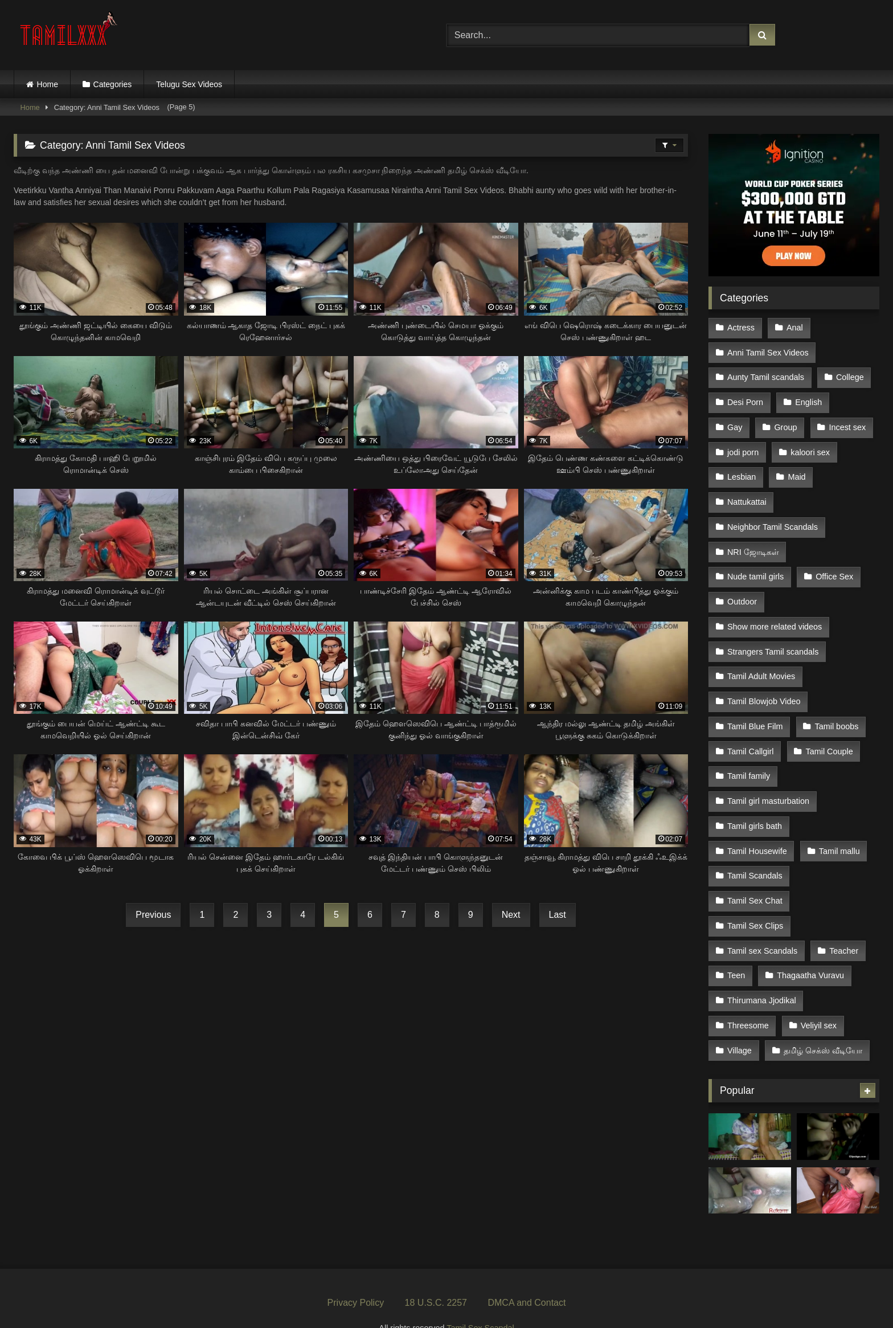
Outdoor (742, 592)
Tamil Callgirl (750, 736)
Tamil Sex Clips (755, 905)
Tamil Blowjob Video (764, 688)
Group (784, 423)
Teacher (843, 929)
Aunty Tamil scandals (765, 375)
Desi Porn (745, 399)
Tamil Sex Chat (755, 881)
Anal (794, 327)
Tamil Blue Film (755, 712)
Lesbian (741, 471)
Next (511, 915)
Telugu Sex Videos (189, 84)
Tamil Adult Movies (761, 664)
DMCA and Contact (527, 1277)
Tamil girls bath (754, 809)
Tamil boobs (836, 712)
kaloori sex (809, 447)
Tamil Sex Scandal (480, 1302)
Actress (741, 327)
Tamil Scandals (755, 857)
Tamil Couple (828, 736)
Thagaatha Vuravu (809, 953)
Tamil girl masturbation (768, 785)
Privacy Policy (355, 1277)
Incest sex (846, 423)
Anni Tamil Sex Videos (768, 351)
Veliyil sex (818, 1002)
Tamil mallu (838, 833)
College (849, 375)
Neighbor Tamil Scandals (772, 520)
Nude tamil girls (755, 568)
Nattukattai (747, 495)
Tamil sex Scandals (762, 929)
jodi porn (743, 447)
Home (47, 84)
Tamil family (748, 761)
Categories (112, 84)
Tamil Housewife (757, 833)
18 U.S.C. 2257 (436, 1277)
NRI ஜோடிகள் (753, 544)
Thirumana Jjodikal (761, 977)
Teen (736, 953)
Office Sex (834, 568)
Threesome (748, 1002)
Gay (734, 423)
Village (739, 1026)
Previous (153, 915)
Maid (796, 471)
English (807, 399)
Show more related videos (774, 616)
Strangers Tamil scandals (773, 640)
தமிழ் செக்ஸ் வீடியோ (822, 1026)
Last (557, 915)
